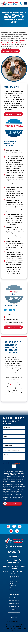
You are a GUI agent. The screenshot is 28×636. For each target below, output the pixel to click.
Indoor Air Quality (14, 606)
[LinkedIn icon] (17, 531)
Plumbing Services (14, 603)
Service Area (14, 615)
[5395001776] (21, 3)
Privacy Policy (19, 626)
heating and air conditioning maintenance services (13, 42)
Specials (14, 609)
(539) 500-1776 (14, 546)
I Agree (5, 469)
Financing (14, 617)
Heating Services (14, 598)
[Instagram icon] (19, 526)
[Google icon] (8, 526)
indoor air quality (10, 385)
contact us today (10, 51)
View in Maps (14, 590)
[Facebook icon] (14, 526)
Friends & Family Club (14, 612)
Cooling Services (14, 600)
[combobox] (14, 441)
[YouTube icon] (11, 531)
